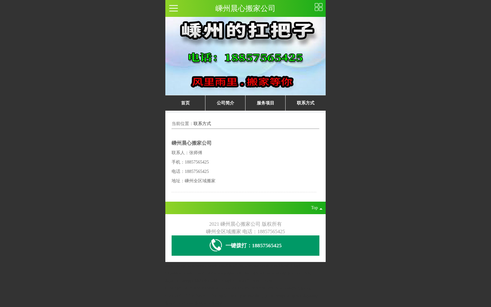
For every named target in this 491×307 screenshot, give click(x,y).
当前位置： (183, 123)
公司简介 (225, 103)
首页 (185, 103)
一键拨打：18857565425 (245, 246)
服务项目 (265, 103)
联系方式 (305, 103)
